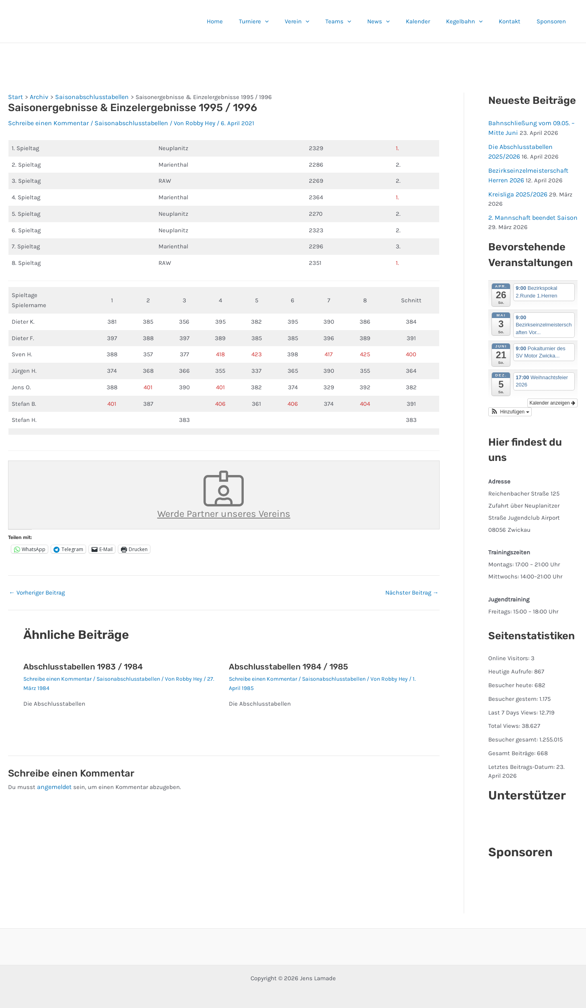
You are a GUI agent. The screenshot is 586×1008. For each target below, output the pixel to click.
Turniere (284, 21)
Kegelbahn (474, 21)
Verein (323, 21)
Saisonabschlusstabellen (123, 121)
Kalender (432, 21)
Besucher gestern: (513, 694)
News (396, 21)
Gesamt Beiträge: (512, 748)
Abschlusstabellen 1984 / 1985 (288, 663)
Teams (360, 21)
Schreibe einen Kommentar (45, 121)
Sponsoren (553, 21)
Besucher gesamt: (513, 734)
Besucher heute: (511, 680)
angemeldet (53, 783)
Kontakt (515, 21)
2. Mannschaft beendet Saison (530, 213)
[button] (295, 21)
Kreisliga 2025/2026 (516, 190)
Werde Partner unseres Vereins (223, 492)
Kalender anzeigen (552, 398)
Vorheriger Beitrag (37, 589)
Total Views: (505, 721)
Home (249, 21)
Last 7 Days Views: (513, 707)
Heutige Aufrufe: (511, 666)
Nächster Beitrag (412, 589)
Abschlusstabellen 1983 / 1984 (83, 663)
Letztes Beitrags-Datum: (522, 762)
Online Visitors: (509, 653)
